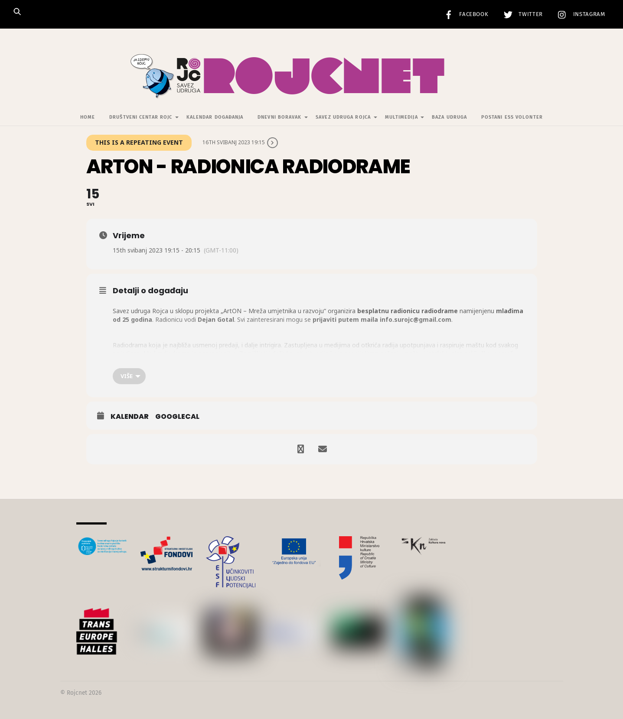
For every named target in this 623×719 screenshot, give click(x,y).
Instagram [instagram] (579, 14)
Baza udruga (449, 117)
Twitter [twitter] (521, 14)
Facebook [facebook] (464, 14)
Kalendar (130, 416)
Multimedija (401, 117)
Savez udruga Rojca (343, 117)
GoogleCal (177, 416)
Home (87, 117)
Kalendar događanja (215, 117)
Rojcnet (77, 692)
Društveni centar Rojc (140, 117)
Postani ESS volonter (512, 117)
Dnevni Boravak (279, 117)
